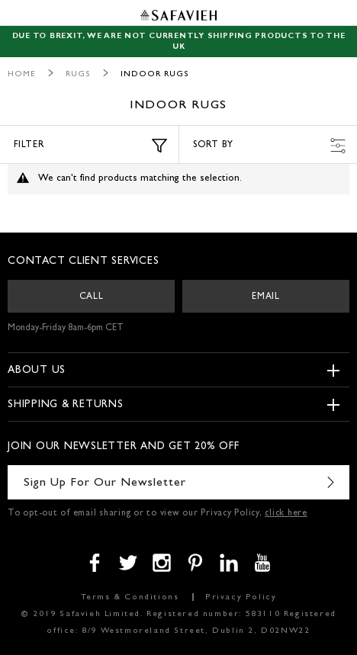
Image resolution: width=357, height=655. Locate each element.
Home (22, 74)
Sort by (269, 145)
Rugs (78, 74)
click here (286, 514)
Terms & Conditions (130, 597)
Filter (90, 145)
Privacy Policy (240, 597)
